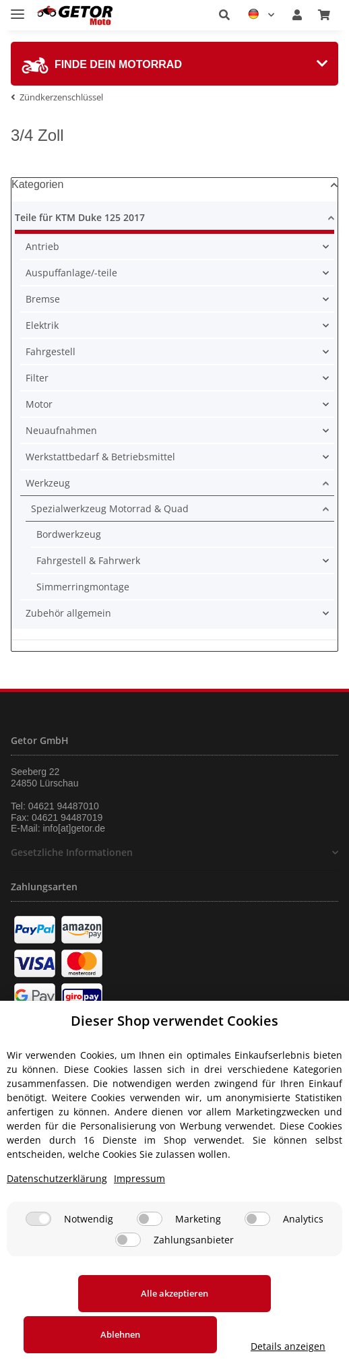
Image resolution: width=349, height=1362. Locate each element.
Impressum (139, 1203)
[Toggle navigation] (17, 8)
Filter (37, 377)
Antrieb (42, 246)
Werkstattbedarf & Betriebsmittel (100, 456)
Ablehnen (258, 1318)
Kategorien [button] (37, 184)
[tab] (174, 64)
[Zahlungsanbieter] (128, 1265)
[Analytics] (257, 1244)
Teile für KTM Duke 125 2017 (80, 217)
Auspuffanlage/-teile (71, 272)
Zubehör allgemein (68, 613)
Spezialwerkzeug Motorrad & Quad (110, 508)
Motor (39, 404)
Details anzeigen (174, 1346)
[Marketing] (149, 1244)
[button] (224, 14)
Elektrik (42, 325)
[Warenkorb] (324, 14)
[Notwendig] (38, 1244)
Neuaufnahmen (61, 430)
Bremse (43, 298)
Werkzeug (48, 482)
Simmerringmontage (82, 586)
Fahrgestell (50, 351)
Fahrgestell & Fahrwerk (88, 560)
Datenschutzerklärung (57, 1203)
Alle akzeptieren (91, 1318)
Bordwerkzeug (68, 534)
